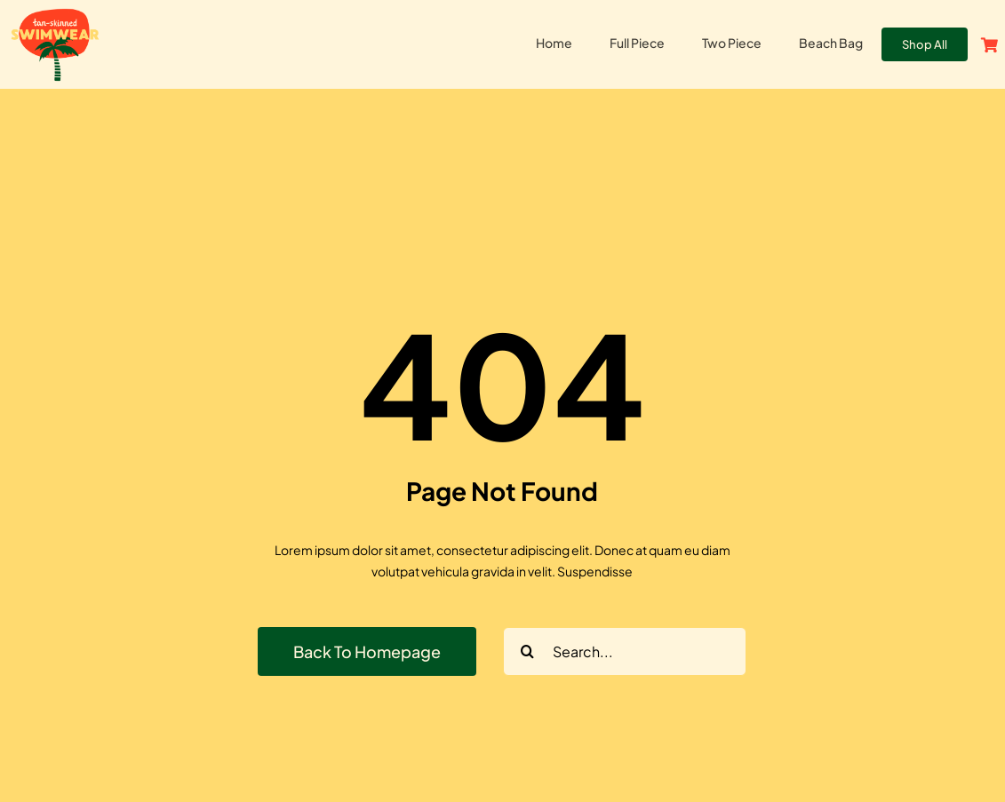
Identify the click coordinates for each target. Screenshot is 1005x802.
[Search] (527, 651)
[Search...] (624, 651)
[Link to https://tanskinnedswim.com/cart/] (989, 44)
